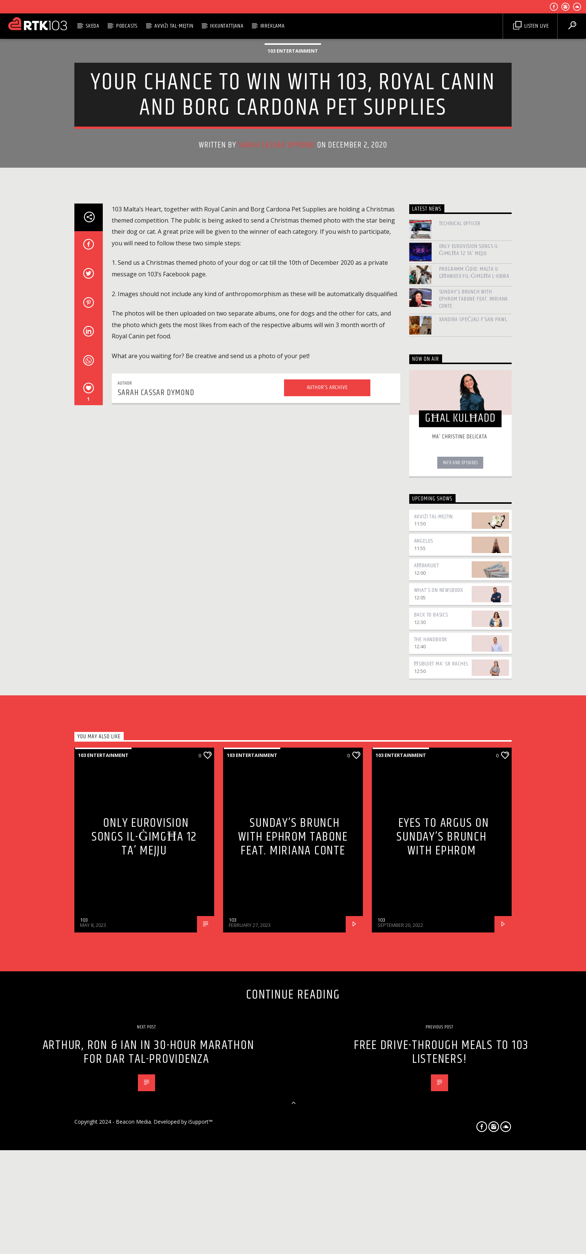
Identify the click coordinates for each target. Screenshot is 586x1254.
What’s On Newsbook (438, 884)
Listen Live (531, 26)
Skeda (92, 26)
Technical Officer (460, 517)
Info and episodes (460, 756)
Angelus (424, 834)
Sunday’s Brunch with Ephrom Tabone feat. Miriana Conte (473, 593)
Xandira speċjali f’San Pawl (473, 613)
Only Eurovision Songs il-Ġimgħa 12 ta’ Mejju (469, 544)
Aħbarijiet (427, 859)
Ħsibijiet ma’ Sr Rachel (441, 957)
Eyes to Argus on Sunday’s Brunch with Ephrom (443, 1131)
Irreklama (272, 26)
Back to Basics (431, 908)
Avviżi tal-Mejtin (174, 26)
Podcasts (127, 26)
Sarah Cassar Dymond (276, 279)
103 (84, 1213)
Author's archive (327, 681)
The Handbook (431, 933)
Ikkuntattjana (226, 26)
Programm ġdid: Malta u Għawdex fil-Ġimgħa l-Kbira (474, 566)
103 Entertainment (293, 184)
